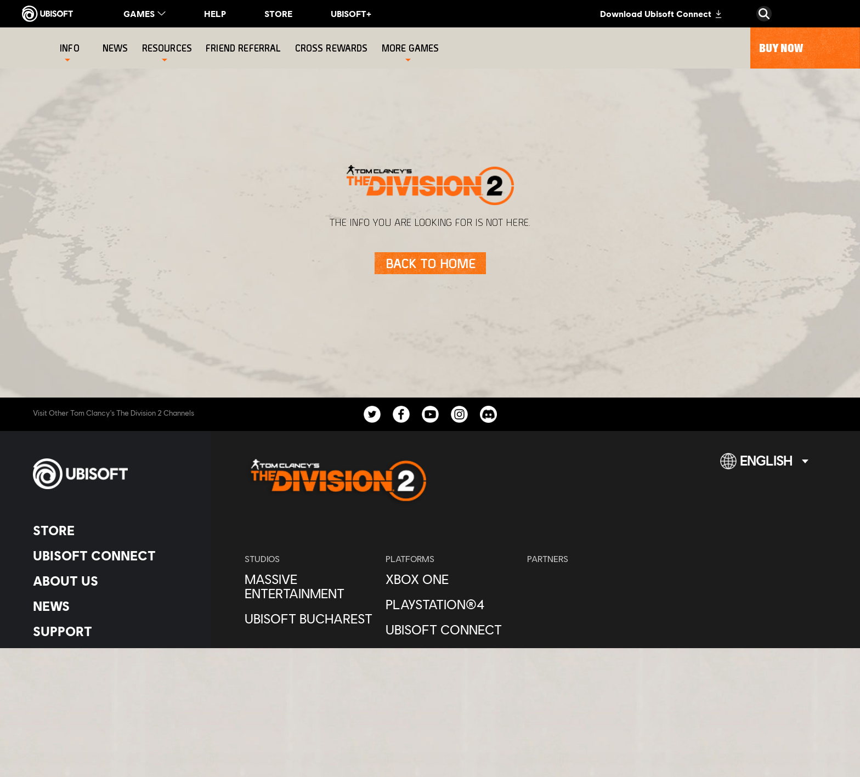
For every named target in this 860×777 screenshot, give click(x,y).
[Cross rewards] (333, 48)
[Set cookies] (60, 733)
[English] (764, 465)
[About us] (112, 581)
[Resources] (167, 48)
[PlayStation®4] (451, 604)
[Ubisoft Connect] (112, 555)
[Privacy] (112, 678)
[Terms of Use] (112, 697)
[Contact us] (112, 660)
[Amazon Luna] (451, 655)
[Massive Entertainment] (310, 586)
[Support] (112, 631)
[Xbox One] (451, 579)
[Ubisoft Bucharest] (310, 618)
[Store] (112, 530)
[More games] (410, 48)
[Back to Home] (430, 263)
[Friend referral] (244, 48)
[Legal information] (112, 715)
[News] (117, 48)
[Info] (69, 48)
